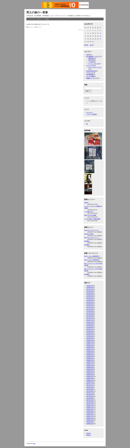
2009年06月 (89, 351)
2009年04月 (89, 354)
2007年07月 (89, 393)
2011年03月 (89, 314)
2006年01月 (89, 414)
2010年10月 (89, 324)
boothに (86, 202)
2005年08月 (89, 423)
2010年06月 (89, 331)
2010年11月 (89, 322)
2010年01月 (89, 340)
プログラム (89, 73)
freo (34, 443)
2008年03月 (89, 378)
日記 (87, 54)
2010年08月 (89, 327)
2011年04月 (89, 313)
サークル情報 (90, 76)
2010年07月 (89, 329)
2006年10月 (89, 409)
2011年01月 (89, 318)
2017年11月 (89, 289)
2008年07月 (89, 371)
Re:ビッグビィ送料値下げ (92, 256)
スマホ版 (46, 19)
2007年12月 (89, 383)
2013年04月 (89, 296)
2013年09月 (89, 291)
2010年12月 (89, 320)
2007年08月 (89, 391)
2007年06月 (89, 394)
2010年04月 (89, 334)
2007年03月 (89, 400)
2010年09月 (89, 325)
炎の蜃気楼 (89, 74)
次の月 (92, 45)
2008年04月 (89, 376)
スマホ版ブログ (89, 211)
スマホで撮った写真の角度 (92, 219)
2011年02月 (89, 316)
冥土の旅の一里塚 (37, 12)
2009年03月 (89, 356)
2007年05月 (89, 396)
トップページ (31, 19)
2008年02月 (89, 380)
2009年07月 (89, 349)
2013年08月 (89, 293)
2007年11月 (89, 385)
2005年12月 (89, 416)
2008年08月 (89, 369)
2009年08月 (89, 347)
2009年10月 (89, 345)
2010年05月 (89, 333)
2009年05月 (89, 353)
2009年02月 (89, 358)
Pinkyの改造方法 (91, 71)
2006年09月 (89, 411)
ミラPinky (91, 62)
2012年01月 (89, 305)
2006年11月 (89, 407)
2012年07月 (89, 302)
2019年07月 (89, 285)
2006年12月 (89, 405)
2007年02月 (89, 402)
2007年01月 (89, 403)
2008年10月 (89, 365)
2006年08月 (89, 413)
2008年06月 (89, 373)
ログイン (39, 19)
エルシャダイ (90, 65)
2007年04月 (89, 398)
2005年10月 (89, 420)
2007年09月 (89, 389)
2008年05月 (89, 374)
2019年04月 (89, 287)
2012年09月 (89, 300)
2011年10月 (89, 307)
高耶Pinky (91, 58)
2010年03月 (89, 336)
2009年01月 (89, 360)
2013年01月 (89, 298)
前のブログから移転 (90, 215)
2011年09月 (89, 309)
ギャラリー (89, 112)
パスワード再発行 (91, 114)
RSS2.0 (88, 435)
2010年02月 (89, 338)
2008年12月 (89, 362)
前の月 (86, 45)
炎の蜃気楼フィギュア (93, 56)
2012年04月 (89, 304)
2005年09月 (89, 422)
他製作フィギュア (91, 78)
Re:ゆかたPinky (88, 234)
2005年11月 (89, 418)
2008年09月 (89, 367)
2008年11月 (89, 363)
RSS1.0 (88, 433)
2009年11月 (89, 343)
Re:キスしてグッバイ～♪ (91, 230)
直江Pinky (91, 60)
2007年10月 (89, 387)
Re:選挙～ (87, 241)
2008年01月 (89, 382)
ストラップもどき (93, 63)
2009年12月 (89, 342)
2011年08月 (89, 311)
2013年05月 (89, 295)
